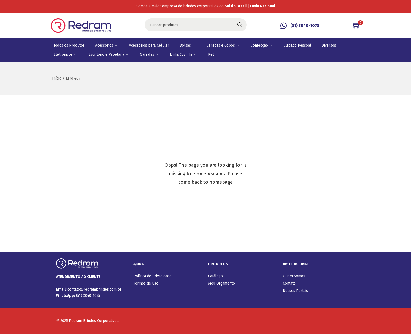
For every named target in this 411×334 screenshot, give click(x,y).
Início (56, 78)
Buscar (240, 25)
